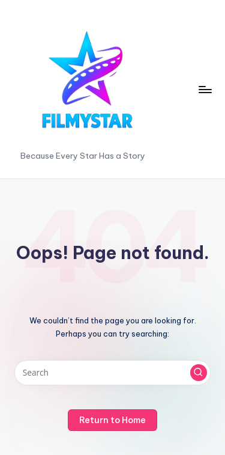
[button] (198, 372)
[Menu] (205, 89)
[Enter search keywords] (112, 372)
